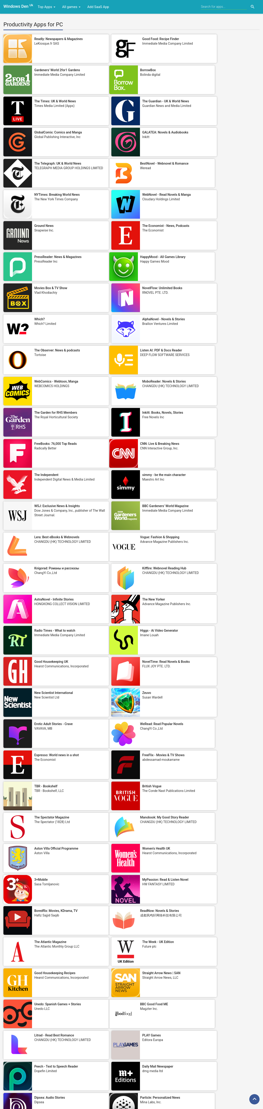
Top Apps (46, 7)
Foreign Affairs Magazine (221, 911)
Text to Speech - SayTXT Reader (142, 942)
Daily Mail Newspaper (134, 724)
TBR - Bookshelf (45, 537)
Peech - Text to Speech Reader (56, 724)
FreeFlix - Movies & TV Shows (224, 506)
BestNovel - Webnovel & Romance (58, 132)
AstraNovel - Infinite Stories (54, 412)
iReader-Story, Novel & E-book (140, 879)
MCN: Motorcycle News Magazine (227, 879)
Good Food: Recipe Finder (137, 39)
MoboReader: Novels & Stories (225, 257)
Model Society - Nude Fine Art (140, 1004)
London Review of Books (52, 1066)
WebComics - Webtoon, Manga (141, 257)
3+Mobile (41, 599)
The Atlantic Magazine (135, 630)
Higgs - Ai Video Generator (53, 444)
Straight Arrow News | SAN (138, 661)
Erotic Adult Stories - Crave (222, 475)
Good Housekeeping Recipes (54, 661)
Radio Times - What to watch (223, 412)
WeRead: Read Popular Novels (56, 506)
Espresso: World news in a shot (141, 506)
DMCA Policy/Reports (225, 1098)
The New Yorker (130, 412)
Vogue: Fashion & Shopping (54, 381)
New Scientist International (53, 475)
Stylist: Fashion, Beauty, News (224, 755)
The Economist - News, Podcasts (142, 163)
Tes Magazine (129, 786)
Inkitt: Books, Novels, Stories (139, 288)
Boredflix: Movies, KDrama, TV (225, 599)
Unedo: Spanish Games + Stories (226, 661)
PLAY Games (212, 693)
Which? (39, 226)
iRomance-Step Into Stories (138, 1035)
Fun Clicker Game (46, 786)
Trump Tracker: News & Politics (56, 911)
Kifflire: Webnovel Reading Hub (225, 381)
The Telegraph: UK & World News (226, 101)
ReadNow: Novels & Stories (53, 630)
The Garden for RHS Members (55, 288)
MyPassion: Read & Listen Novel (142, 599)
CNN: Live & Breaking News (53, 319)
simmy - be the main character (225, 319)
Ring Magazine (214, 973)
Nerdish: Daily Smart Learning (224, 1004)
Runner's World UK (132, 848)
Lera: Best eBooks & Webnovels (225, 350)
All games (71, 7)
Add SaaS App (98, 7)
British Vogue (128, 537)
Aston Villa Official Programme (141, 568)
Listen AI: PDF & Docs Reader (55, 257)
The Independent (131, 319)
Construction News (48, 1035)
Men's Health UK (46, 973)
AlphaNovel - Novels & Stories (140, 226)
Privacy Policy (197, 1098)
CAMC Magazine (46, 848)
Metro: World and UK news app (141, 911)
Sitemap (179, 1098)
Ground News (44, 163)
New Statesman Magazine (53, 817)
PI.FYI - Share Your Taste (136, 817)
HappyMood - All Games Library (57, 194)
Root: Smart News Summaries (140, 755)
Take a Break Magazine (219, 817)
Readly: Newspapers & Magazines (58, 39)
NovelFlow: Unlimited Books (223, 194)
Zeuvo (123, 475)
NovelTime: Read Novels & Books (227, 444)
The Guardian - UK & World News (226, 70)
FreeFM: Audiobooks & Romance (57, 879)
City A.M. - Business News (137, 973)
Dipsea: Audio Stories (218, 724)
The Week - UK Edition (219, 630)
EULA (165, 1098)
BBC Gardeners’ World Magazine (142, 350)
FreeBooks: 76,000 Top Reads (224, 288)
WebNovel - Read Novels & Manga (227, 132)
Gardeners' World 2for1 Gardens (226, 39)
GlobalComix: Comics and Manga (58, 101)
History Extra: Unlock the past (224, 942)
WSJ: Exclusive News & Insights (57, 350)
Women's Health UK (217, 568)
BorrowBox (42, 70)
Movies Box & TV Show (135, 194)
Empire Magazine (215, 848)
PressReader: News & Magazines (226, 163)
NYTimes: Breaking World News (141, 132)
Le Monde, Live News (218, 786)
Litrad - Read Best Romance (138, 693)
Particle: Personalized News (54, 755)
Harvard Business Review (52, 1004)
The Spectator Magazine (220, 537)
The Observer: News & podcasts (226, 226)
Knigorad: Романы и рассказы (141, 381)
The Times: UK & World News (139, 70)
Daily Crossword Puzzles (221, 1035)
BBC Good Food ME (48, 693)
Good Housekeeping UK (136, 444)
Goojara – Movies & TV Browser (57, 942)
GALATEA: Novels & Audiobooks (142, 101)
